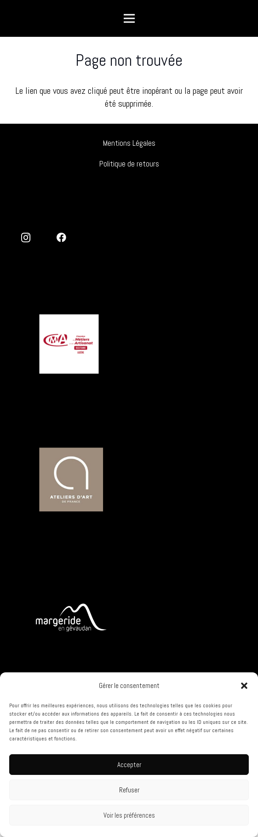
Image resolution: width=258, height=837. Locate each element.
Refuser (129, 789)
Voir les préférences (129, 815)
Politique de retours (129, 164)
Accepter (129, 764)
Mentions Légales (129, 143)
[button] (244, 685)
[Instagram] (26, 238)
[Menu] (129, 18)
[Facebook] (62, 238)
